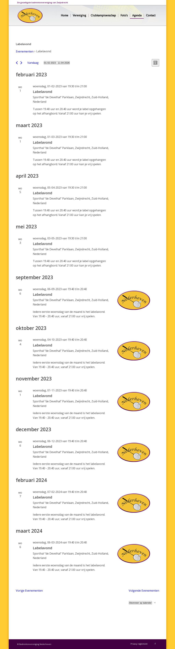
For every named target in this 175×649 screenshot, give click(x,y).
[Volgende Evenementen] (21, 62)
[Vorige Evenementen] (17, 62)
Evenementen (24, 51)
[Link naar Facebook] (155, 643)
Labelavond (42, 91)
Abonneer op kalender (140, 603)
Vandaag (33, 63)
